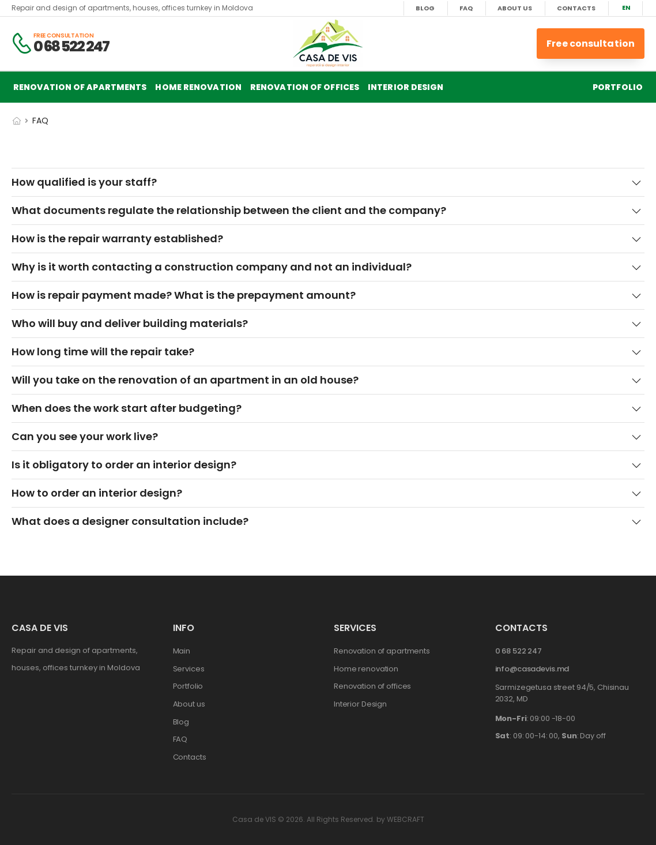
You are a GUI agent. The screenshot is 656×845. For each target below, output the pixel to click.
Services (189, 668)
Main (181, 650)
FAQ (466, 8)
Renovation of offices (304, 87)
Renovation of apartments (79, 87)
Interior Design (406, 87)
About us (514, 8)
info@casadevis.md (532, 668)
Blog (425, 8)
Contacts (576, 8)
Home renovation (198, 87)
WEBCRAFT (405, 819)
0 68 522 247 (71, 46)
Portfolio (618, 87)
